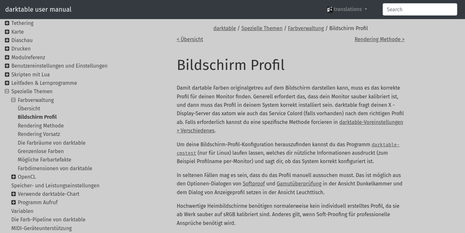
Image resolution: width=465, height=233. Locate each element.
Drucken (21, 49)
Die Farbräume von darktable (52, 143)
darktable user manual (38, 9)
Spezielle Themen (262, 28)
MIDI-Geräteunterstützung (41, 228)
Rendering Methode (41, 126)
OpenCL (27, 177)
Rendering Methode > (380, 39)
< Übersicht (190, 39)
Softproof (254, 184)
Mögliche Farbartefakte (44, 160)
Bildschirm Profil (37, 117)
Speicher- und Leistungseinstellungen (55, 186)
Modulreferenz (28, 57)
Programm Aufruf (37, 202)
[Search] (420, 9)
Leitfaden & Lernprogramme (44, 83)
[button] (347, 9)
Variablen (22, 211)
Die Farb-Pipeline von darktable (48, 219)
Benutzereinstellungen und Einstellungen (59, 66)
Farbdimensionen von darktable (55, 168)
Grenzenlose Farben (41, 151)
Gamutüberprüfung (299, 184)
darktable (224, 28)
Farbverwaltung (306, 28)
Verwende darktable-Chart (48, 194)
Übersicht (29, 108)
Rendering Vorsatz (39, 134)
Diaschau (22, 40)
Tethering (22, 23)
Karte (17, 32)
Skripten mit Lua (30, 75)
